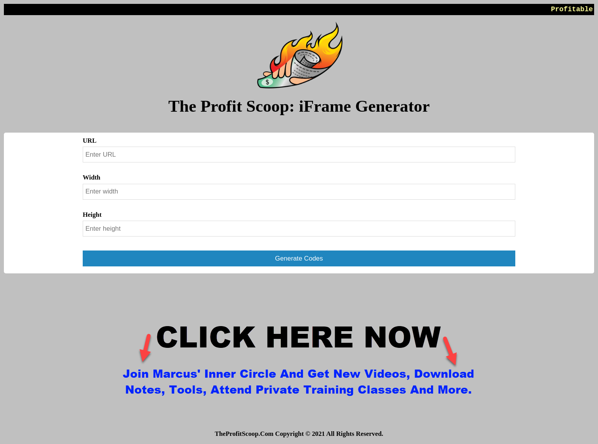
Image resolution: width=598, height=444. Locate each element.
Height (92, 214)
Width (91, 177)
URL (89, 140)
